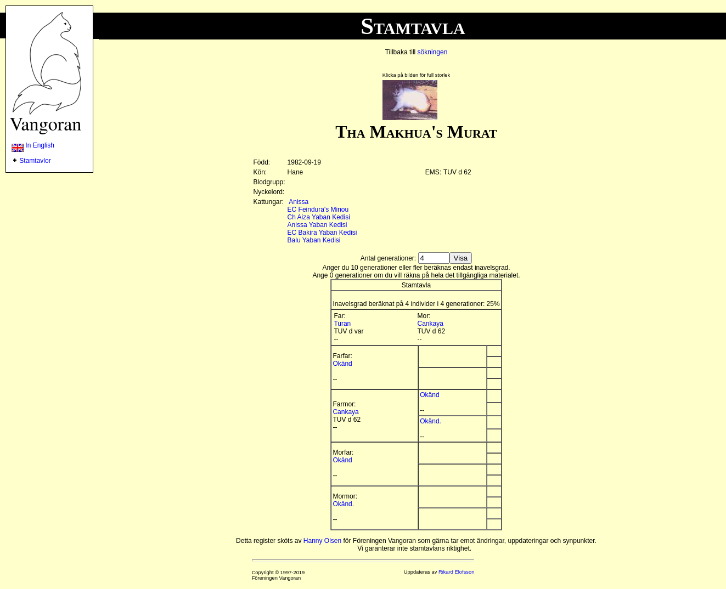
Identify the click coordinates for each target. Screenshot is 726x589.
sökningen (433, 52)
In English (33, 145)
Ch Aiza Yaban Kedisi (319, 217)
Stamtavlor (34, 161)
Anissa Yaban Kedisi (317, 225)
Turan (342, 323)
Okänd (342, 363)
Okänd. (430, 421)
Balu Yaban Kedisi (314, 240)
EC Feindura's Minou (318, 209)
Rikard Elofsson (456, 572)
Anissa (298, 202)
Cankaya (430, 323)
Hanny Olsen (322, 541)
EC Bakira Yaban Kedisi (322, 232)
